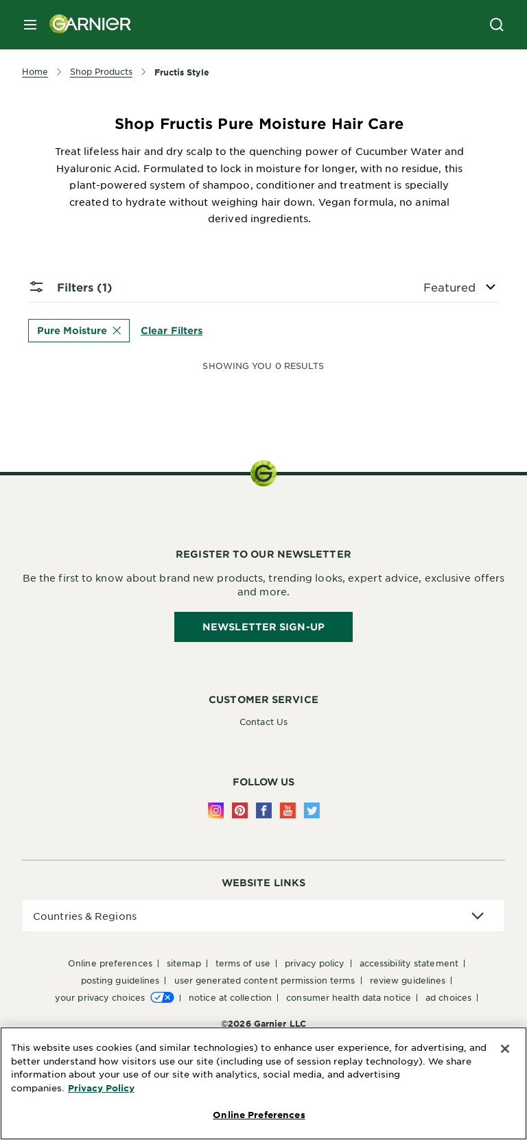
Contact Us (263, 721)
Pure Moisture (79, 330)
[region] (263, 1083)
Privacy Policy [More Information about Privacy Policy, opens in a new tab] (101, 1087)
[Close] (505, 1049)
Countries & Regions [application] (85, 916)
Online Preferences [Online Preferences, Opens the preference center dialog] (259, 1114)
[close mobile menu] (30, 24)
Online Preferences (110, 963)
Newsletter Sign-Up (263, 626)
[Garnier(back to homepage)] (85, 24)
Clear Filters (171, 329)
